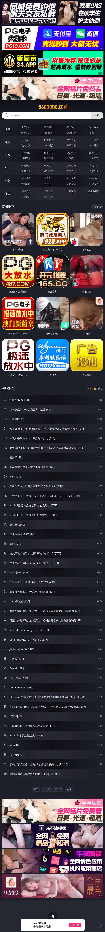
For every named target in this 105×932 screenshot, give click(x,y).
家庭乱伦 (48, 178)
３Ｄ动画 (93, 139)
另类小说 (48, 183)
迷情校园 (25, 183)
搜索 (97, 115)
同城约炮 (25, 191)
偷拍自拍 (48, 152)
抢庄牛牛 (93, 132)
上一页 (47, 789)
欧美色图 (71, 165)
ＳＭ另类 (93, 145)
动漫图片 (93, 165)
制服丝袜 (25, 158)
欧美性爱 (93, 152)
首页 (36, 789)
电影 (7, 155)
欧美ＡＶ (71, 139)
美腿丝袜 (25, 170)
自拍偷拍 (48, 139)
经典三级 (48, 158)
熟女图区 (71, 170)
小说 (7, 180)
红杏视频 (25, 196)
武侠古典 (93, 178)
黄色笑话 (71, 183)
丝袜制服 (48, 145)
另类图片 (93, 170)
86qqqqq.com (52, 107)
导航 (7, 193)
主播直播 (71, 145)
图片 (7, 168)
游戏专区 (93, 127)
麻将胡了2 (26, 132)
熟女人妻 (25, 145)
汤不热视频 (93, 191)
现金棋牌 (71, 132)
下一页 (58, 789)
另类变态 (93, 158)
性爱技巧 (93, 183)
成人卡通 (71, 152)
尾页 (69, 789)
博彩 (7, 129)
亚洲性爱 (25, 152)
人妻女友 (71, 178)
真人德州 (48, 127)
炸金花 (48, 132)
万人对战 (71, 127)
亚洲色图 (48, 165)
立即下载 (75, 924)
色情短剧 (48, 196)
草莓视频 (71, 191)
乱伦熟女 (71, 158)
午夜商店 (48, 191)
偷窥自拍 (25, 165)
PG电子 (26, 127)
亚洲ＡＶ (25, 139)
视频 (7, 142)
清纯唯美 (48, 170)
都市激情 (25, 178)
